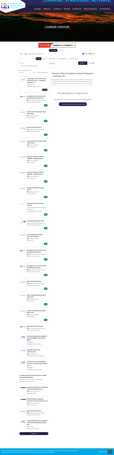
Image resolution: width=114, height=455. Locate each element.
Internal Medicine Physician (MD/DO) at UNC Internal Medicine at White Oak (37, 422)
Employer (61, 50)
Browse (44, 58)
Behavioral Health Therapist (35, 326)
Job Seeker (53, 50)
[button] (91, 63)
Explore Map (52, 58)
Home (37, 9)
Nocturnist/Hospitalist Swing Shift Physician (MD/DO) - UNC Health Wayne (37, 338)
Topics (57, 9)
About (47, 9)
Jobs (25, 54)
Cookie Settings (102, 451)
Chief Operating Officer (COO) (35, 221)
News (67, 9)
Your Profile (31, 54)
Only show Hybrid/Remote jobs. (29, 66)
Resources (90, 9)
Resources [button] (40, 54)
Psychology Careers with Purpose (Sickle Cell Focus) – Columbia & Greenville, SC (36, 80)
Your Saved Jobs (73, 58)
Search (38, 58)
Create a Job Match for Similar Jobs (73, 104)
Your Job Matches (62, 58)
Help (85, 54)
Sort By (21, 72)
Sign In (92, 54)
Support (105, 9)
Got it (110, 451)
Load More (34, 433)
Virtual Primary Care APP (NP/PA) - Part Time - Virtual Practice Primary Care (37, 363)
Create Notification (43, 72)
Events (77, 9)
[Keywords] (33, 63)
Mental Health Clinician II (34, 127)
